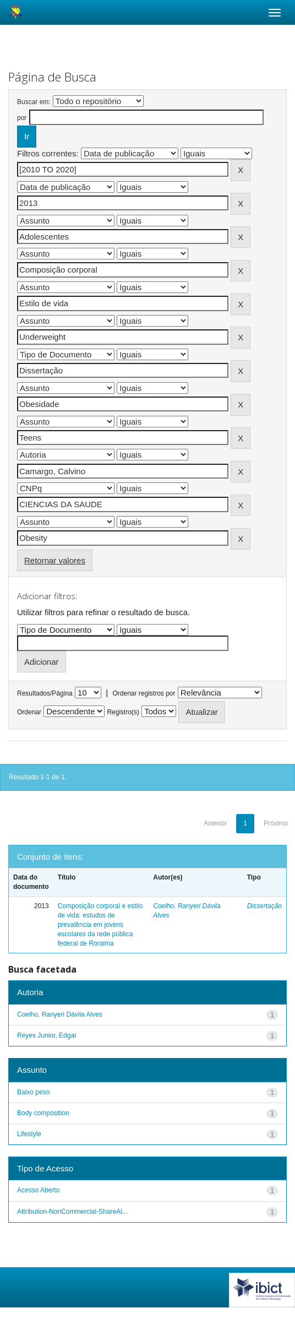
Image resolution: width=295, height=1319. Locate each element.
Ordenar (29, 712)
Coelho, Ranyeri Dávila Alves (59, 1014)
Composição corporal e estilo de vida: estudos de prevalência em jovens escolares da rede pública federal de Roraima (100, 925)
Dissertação (264, 906)
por (21, 118)
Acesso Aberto (38, 1190)
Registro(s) (123, 712)
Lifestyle (29, 1134)
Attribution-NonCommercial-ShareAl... (72, 1211)
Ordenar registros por (143, 693)
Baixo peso (33, 1092)
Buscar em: (34, 102)
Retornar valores (54, 560)
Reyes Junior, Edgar (47, 1035)
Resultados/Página (45, 693)
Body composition (43, 1113)
